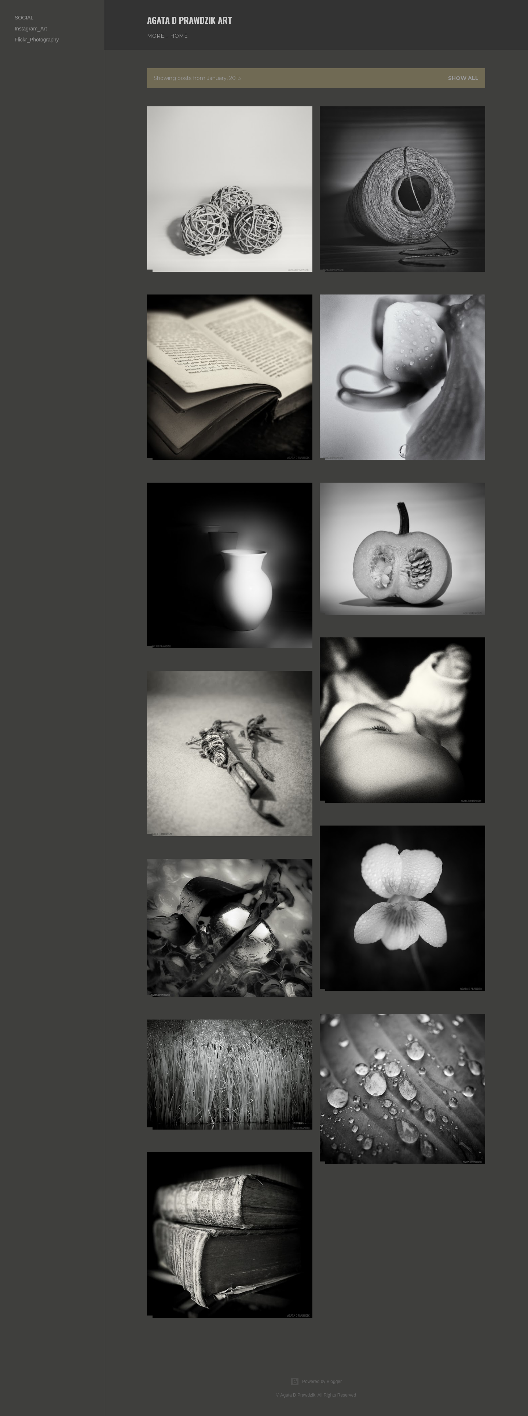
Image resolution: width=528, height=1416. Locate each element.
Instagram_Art (31, 29)
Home (158, 36)
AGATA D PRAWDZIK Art (189, 19)
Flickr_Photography (37, 40)
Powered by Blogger (316, 1381)
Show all (463, 78)
